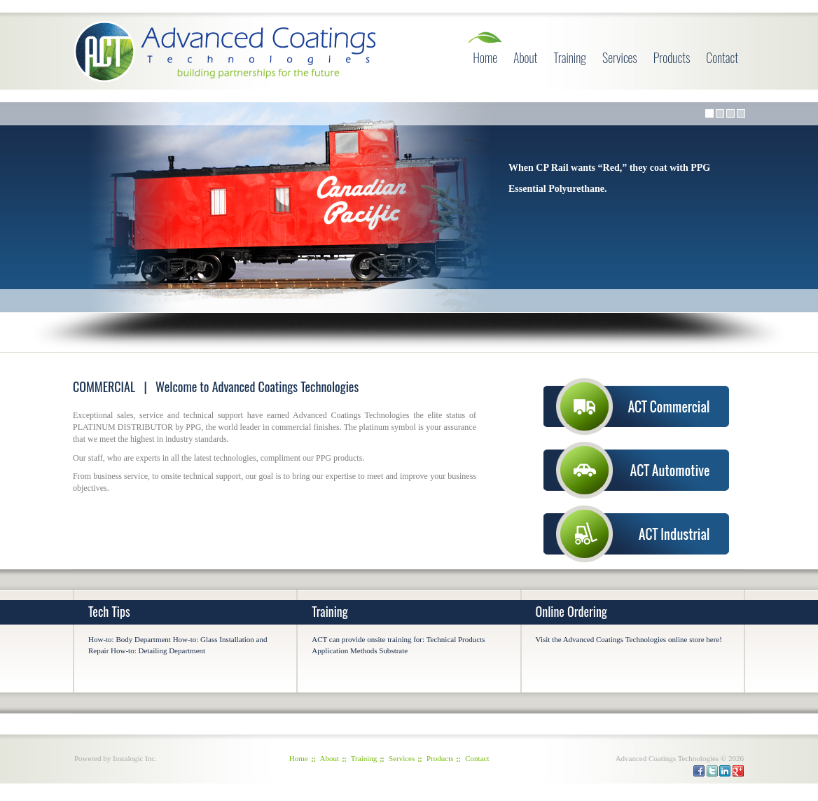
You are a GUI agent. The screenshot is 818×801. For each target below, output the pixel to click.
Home (485, 57)
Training (569, 57)
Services (619, 57)
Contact (722, 57)
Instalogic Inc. (135, 758)
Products (672, 57)
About (525, 57)
